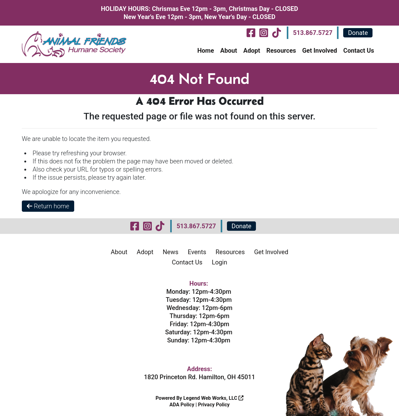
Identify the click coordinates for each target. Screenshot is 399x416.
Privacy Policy (213, 405)
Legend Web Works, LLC (213, 398)
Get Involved (319, 50)
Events (197, 252)
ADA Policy (181, 405)
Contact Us (358, 50)
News (170, 252)
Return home (48, 206)
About (228, 50)
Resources (281, 50)
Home (205, 50)
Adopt (251, 50)
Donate (358, 32)
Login (219, 262)
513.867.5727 (312, 32)
